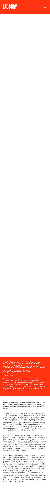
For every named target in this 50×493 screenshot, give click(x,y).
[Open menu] (41, 7)
